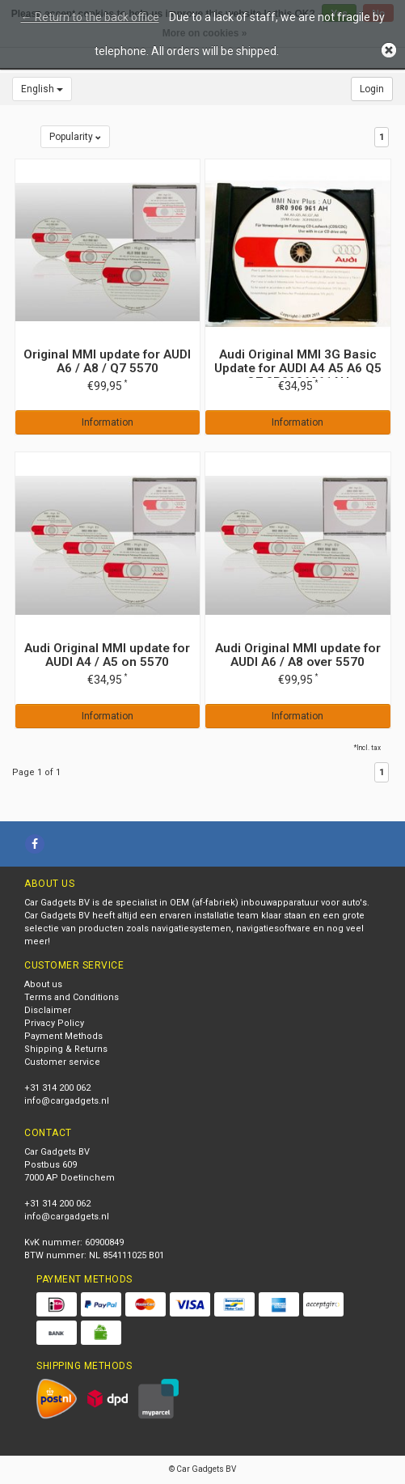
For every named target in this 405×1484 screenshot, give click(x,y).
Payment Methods (63, 1036)
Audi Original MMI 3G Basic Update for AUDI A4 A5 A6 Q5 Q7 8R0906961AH (298, 368)
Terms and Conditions (71, 997)
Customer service (62, 1062)
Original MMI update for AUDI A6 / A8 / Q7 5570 (107, 361)
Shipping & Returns (66, 1049)
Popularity (75, 136)
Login (372, 89)
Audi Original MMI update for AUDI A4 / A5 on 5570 (107, 655)
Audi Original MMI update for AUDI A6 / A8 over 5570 (298, 655)
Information (107, 422)
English (42, 89)
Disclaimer (47, 1010)
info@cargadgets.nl (66, 1101)
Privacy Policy (54, 1023)
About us (43, 984)
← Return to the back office (90, 17)
